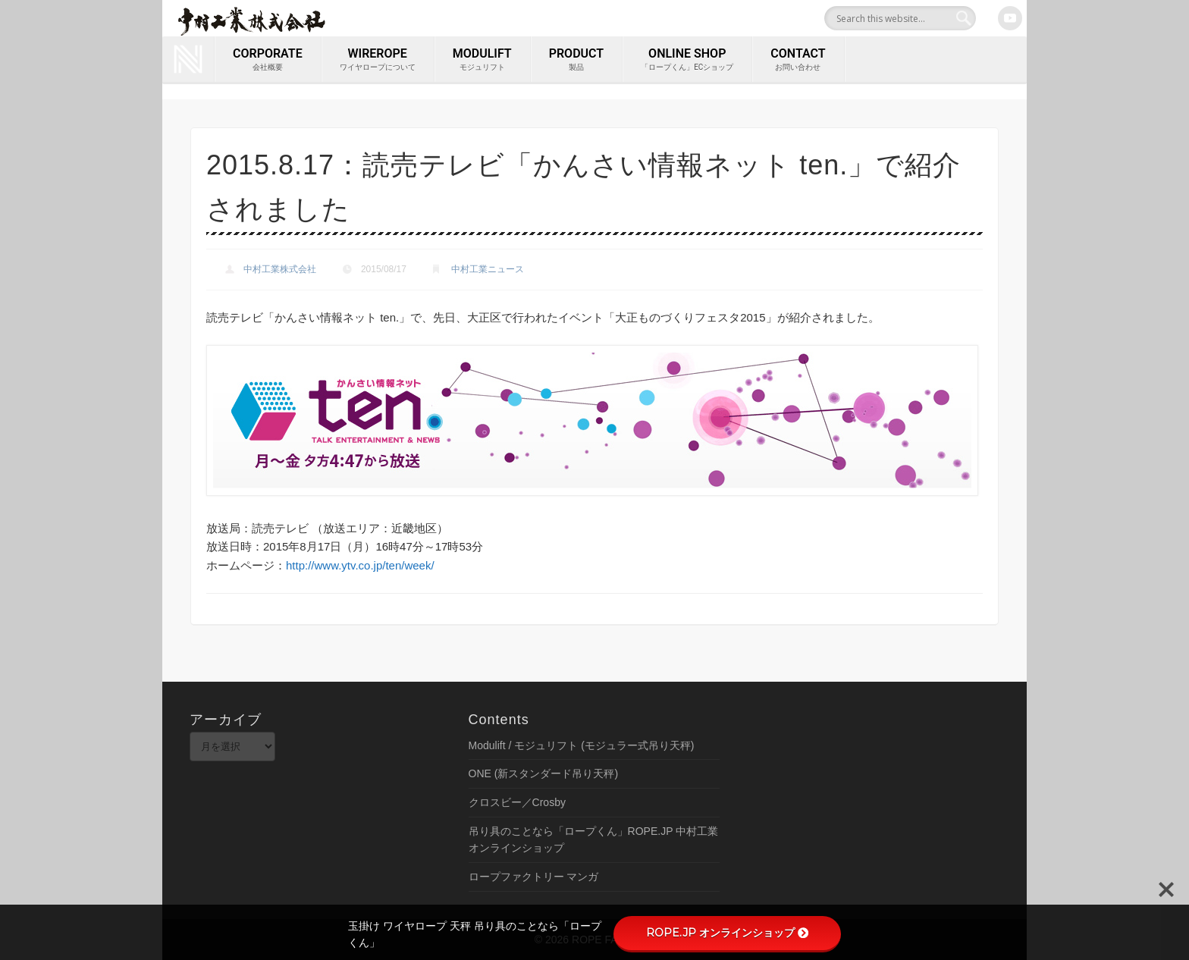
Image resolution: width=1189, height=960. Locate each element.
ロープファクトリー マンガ (534, 877)
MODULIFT (482, 60)
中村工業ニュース (487, 269)
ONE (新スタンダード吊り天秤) (544, 773)
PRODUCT (576, 60)
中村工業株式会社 (279, 269)
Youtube (1010, 18)
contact (797, 60)
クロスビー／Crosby (517, 802)
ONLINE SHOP (687, 60)
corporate (268, 60)
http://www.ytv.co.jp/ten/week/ (360, 565)
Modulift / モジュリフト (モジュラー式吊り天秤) (582, 745)
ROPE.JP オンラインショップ (727, 933)
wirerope (378, 60)
